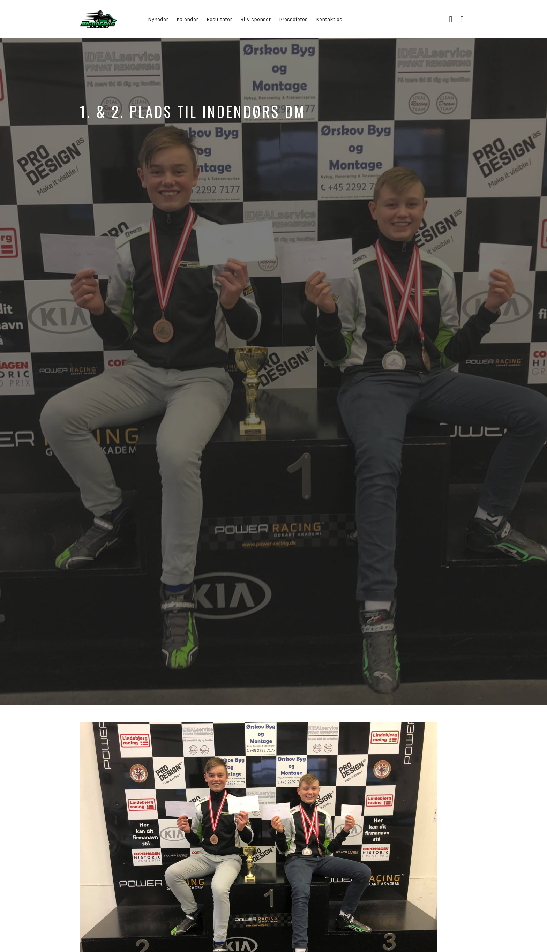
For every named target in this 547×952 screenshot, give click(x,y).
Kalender (187, 19)
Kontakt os (329, 19)
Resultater (219, 19)
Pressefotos (293, 19)
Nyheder (158, 19)
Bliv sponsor (255, 19)
